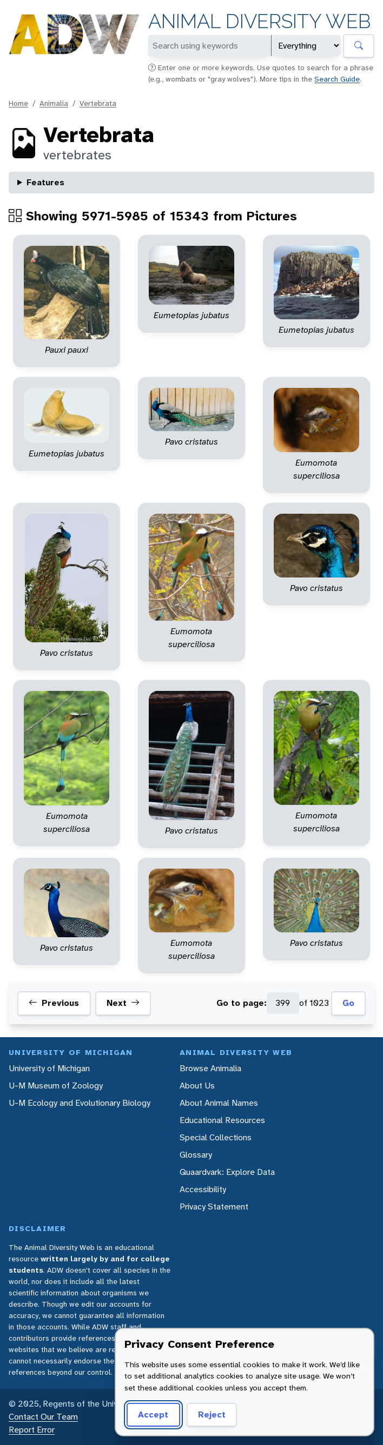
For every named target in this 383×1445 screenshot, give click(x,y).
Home (18, 103)
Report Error (32, 1429)
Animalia (53, 103)
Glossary (196, 1154)
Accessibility (203, 1189)
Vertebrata (98, 103)
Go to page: (241, 1003)
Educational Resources (222, 1120)
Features (45, 182)
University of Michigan (49, 1068)
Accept (153, 1414)
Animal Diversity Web (259, 21)
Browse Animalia (210, 1068)
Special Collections (216, 1137)
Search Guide (337, 79)
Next (123, 1003)
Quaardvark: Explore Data (227, 1172)
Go (348, 1003)
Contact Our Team (43, 1416)
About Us (197, 1085)
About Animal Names (219, 1102)
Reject (212, 1414)
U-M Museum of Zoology (56, 1085)
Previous (54, 1003)
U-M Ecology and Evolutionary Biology (79, 1102)
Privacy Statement (214, 1206)
